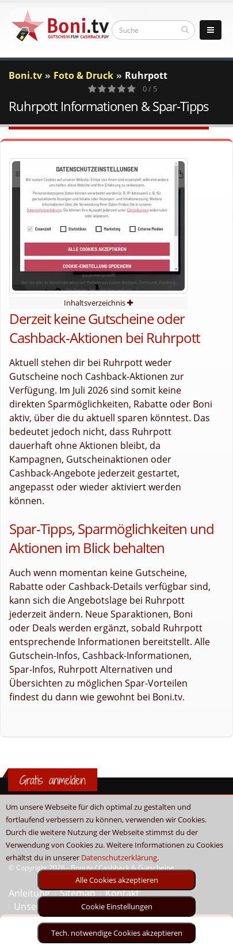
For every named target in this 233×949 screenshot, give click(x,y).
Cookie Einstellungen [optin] (116, 906)
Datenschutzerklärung (119, 857)
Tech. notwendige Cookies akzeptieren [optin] (116, 933)
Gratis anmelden (53, 780)
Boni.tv (25, 75)
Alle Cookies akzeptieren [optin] (116, 880)
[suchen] (185, 29)
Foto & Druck (83, 75)
